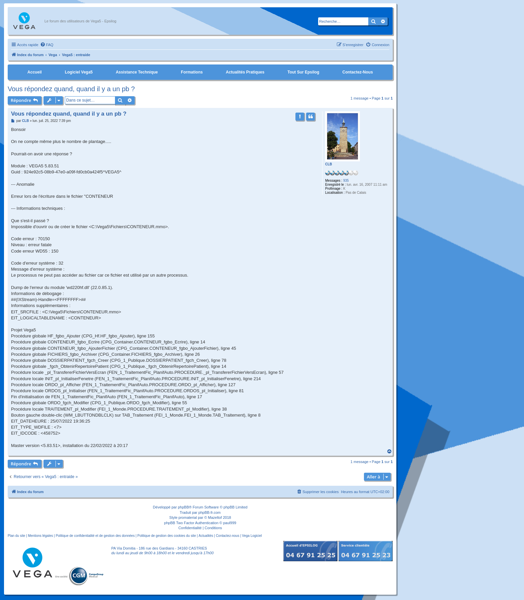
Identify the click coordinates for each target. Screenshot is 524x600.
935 (346, 180)
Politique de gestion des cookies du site (166, 536)
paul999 (229, 523)
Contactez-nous (357, 72)
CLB (328, 164)
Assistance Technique (137, 72)
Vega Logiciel (252, 536)
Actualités (206, 536)
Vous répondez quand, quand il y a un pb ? (71, 89)
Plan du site (16, 536)
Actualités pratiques (245, 72)
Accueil (34, 72)
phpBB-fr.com (210, 512)
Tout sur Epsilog (303, 72)
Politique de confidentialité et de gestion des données (95, 536)
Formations (192, 72)
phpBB (183, 507)
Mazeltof (215, 517)
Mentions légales (40, 536)
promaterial (187, 517)
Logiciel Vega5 (79, 72)
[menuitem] (46, 45)
